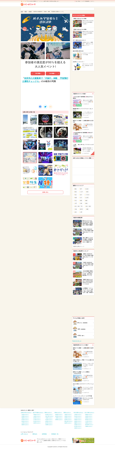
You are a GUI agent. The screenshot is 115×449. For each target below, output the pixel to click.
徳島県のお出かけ (77, 428)
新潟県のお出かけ (37, 417)
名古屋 (86, 188)
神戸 (80, 188)
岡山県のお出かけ (77, 416)
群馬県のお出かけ (48, 421)
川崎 (80, 203)
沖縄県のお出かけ (88, 426)
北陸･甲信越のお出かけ (38, 412)
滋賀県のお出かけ (68, 423)
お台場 (86, 197)
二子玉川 (86, 194)
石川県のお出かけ (37, 419)
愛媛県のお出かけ (77, 423)
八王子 (81, 191)
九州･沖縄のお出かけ (89, 412)
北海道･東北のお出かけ (26, 412)
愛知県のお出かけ (58, 414)
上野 (75, 203)
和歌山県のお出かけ (68, 421)
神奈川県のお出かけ (49, 416)
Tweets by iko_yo (76, 341)
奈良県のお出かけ (68, 419)
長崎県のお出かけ (88, 417)
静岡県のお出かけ (58, 419)
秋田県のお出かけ (25, 421)
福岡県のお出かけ (88, 414)
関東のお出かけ (48, 412)
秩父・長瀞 (88, 206)
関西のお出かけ (67, 412)
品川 (80, 194)
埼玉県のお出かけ (48, 419)
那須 (75, 191)
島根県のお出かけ (77, 421)
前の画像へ (38, 73)
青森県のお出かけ (25, 417)
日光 (75, 200)
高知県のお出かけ (77, 424)
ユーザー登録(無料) (85, 1)
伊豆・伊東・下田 (78, 206)
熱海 (85, 203)
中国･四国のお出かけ (78, 412)
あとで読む (78, 1)
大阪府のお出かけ (68, 414)
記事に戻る (45, 192)
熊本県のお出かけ (88, 419)
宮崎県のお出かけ (88, 423)
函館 (86, 209)
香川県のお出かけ (77, 426)
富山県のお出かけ (37, 421)
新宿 (86, 191)
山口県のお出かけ (77, 417)
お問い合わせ (24, 434)
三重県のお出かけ (58, 417)
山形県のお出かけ (25, 423)
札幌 (75, 197)
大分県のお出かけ (88, 421)
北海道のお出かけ (25, 414)
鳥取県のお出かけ (77, 419)
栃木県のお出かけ (48, 423)
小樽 (80, 212)
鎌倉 (85, 200)
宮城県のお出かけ (25, 416)
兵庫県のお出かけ (68, 417)
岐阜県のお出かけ (58, 416)
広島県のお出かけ (77, 414)
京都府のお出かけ (68, 416)
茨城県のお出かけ (48, 424)
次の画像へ (52, 73)
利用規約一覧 (54, 434)
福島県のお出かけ (25, 424)
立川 (80, 197)
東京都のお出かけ (48, 414)
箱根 (80, 200)
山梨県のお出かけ (37, 416)
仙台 (75, 194)
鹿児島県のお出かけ (89, 424)
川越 (75, 209)
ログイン (92, 1)
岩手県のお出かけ (25, 419)
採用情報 (44, 434)
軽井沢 (81, 209)
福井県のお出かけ (37, 423)
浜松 (75, 212)
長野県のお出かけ (37, 414)
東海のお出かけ (58, 412)
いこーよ (24, 1)
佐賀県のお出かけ (88, 416)
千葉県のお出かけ (48, 417)
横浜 (75, 188)
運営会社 (34, 434)
